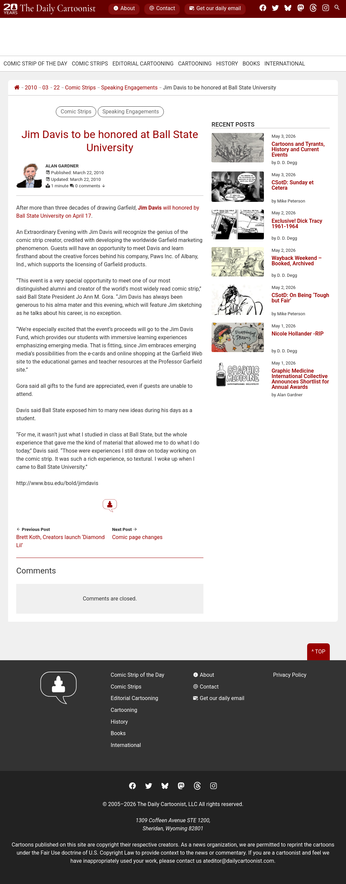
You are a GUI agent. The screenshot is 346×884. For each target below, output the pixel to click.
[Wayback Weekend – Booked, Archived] (238, 263)
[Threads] (313, 9)
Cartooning (195, 63)
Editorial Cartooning (143, 63)
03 (45, 87)
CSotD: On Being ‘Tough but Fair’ (300, 298)
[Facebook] (263, 9)
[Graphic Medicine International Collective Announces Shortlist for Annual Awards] (238, 376)
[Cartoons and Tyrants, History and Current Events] (238, 149)
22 (57, 87)
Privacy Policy (289, 675)
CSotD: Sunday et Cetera (293, 185)
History (227, 63)
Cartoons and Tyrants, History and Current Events (298, 149)
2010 (31, 87)
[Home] (17, 88)
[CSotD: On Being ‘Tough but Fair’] (238, 300)
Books (251, 63)
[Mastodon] (301, 9)
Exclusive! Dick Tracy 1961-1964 (297, 224)
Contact (162, 9)
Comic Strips (90, 63)
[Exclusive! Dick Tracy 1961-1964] (238, 225)
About (124, 9)
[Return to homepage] (61, 715)
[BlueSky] (288, 9)
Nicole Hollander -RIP (298, 334)
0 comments (90, 185)
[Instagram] (326, 9)
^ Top (318, 651)
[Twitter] (275, 9)
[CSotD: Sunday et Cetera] (238, 188)
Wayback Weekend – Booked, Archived (297, 261)
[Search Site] (338, 9)
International (284, 63)
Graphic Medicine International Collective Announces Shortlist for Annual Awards (300, 379)
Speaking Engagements (129, 87)
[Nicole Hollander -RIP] (238, 338)
